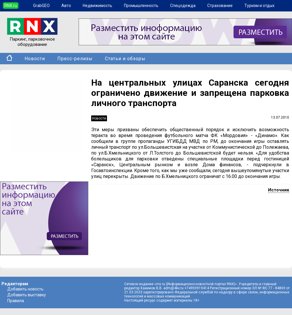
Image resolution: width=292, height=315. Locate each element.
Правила (15, 300)
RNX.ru (10, 5)
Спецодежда (183, 5)
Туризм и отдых (259, 5)
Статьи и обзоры (125, 58)
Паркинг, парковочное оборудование (32, 39)
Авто (66, 5)
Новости (35, 58)
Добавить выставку (26, 294)
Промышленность (141, 5)
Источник (278, 190)
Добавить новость (25, 289)
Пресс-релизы (75, 58)
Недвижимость (97, 5)
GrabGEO (41, 5)
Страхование (220, 5)
